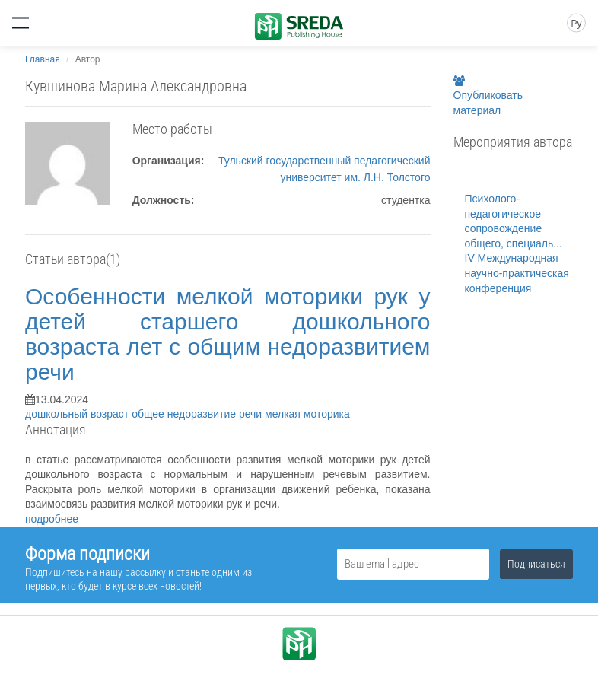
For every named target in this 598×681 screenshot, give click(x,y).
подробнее (51, 519)
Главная (42, 59)
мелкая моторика (307, 414)
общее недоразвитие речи (198, 414)
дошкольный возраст (78, 414)
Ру (576, 23)
